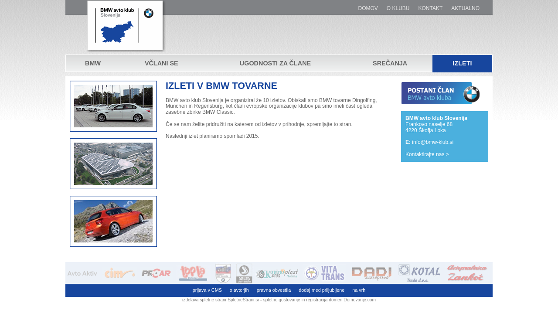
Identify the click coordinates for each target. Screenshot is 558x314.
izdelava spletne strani (204, 299)
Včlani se (161, 64)
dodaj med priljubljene (321, 290)
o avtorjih (239, 290)
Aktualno (465, 8)
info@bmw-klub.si (432, 142)
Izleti (462, 64)
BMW (93, 64)
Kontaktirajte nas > (427, 154)
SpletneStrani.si (243, 299)
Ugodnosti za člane (275, 64)
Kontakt (430, 8)
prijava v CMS (207, 290)
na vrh (358, 290)
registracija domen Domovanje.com (341, 299)
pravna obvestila (274, 290)
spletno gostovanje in (284, 299)
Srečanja (390, 64)
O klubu (398, 8)
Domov (368, 8)
